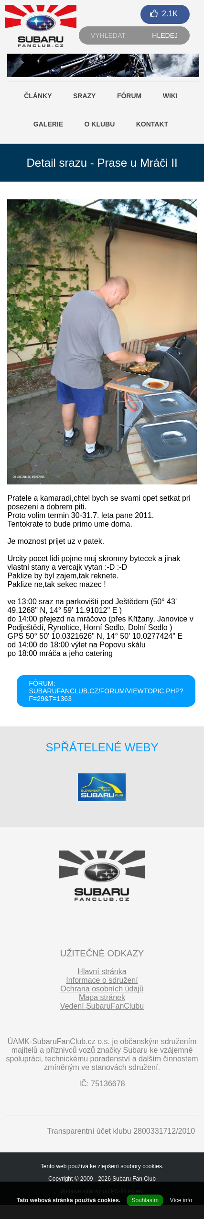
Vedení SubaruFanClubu (102, 1006)
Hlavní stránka (101, 971)
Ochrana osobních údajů (101, 989)
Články (38, 96)
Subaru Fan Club (134, 1178)
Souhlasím (145, 1200)
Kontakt (152, 124)
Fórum (129, 96)
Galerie (48, 124)
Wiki (170, 96)
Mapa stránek (102, 997)
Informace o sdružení (102, 980)
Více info (181, 1200)
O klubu (100, 124)
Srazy (84, 96)
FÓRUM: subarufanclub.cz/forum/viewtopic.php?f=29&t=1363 (106, 690)
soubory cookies (141, 1166)
